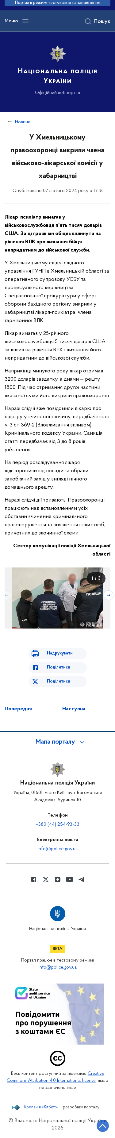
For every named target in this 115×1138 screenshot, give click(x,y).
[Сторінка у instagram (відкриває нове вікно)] (57, 879)
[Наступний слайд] (108, 595)
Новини (22, 122)
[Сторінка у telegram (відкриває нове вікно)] (81, 879)
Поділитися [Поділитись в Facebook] (58, 667)
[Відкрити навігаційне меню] (25, 21)
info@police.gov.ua (58, 848)
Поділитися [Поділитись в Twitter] (58, 681)
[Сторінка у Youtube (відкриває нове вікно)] (69, 879)
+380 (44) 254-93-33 (57, 824)
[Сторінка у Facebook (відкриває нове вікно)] (33, 879)
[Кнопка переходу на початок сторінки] (103, 1126)
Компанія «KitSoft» (41, 1107)
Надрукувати (60, 653)
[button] (57, 742)
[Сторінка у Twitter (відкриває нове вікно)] (45, 879)
